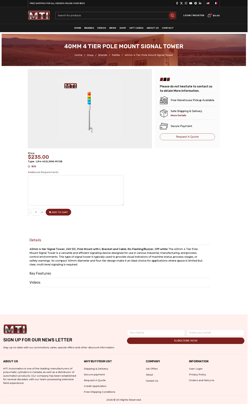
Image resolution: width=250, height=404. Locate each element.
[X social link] (181, 3)
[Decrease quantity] (30, 212)
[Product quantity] (36, 212)
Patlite (116, 54)
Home (79, 54)
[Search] (115, 15)
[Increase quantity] (42, 212)
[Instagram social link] (186, 3)
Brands (103, 54)
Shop (90, 54)
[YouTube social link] (190, 3)
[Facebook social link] (177, 3)
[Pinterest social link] (195, 3)
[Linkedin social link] (200, 3)
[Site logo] (39, 15)
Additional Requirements (43, 172)
